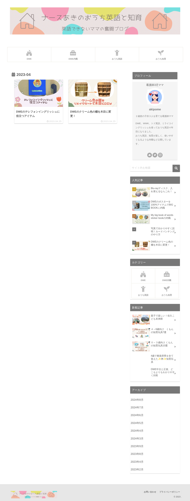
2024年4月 (137, 430)
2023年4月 (137, 461)
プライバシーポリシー (169, 492)
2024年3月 (137, 438)
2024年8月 (137, 399)
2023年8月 (137, 453)
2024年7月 (137, 407)
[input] (155, 168)
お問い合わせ (150, 492)
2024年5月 (137, 423)
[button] (176, 168)
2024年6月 (137, 415)
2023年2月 (137, 469)
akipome (155, 109)
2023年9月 (137, 446)
